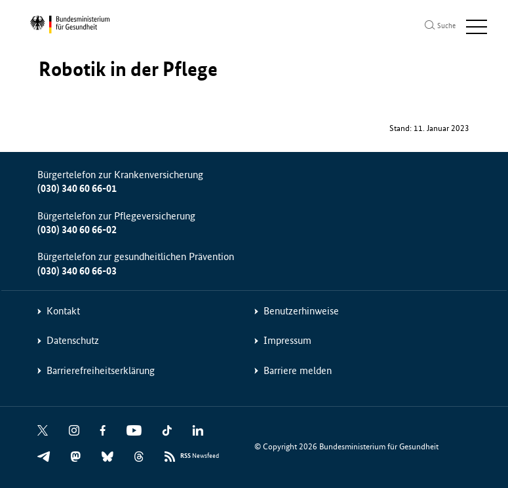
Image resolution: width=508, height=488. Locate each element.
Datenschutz (73, 340)
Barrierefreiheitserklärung (101, 370)
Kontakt (63, 311)
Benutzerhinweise (301, 311)
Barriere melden (298, 370)
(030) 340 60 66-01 (77, 188)
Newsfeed (199, 456)
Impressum (287, 340)
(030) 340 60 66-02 (77, 229)
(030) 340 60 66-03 (77, 271)
